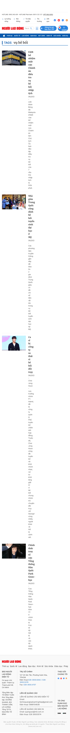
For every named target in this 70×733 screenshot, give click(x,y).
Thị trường (38, 20)
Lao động (25, 36)
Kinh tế (49, 36)
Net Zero (41, 36)
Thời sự (10, 36)
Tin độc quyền (27, 20)
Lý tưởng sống (6, 20)
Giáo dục (65, 36)
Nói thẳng (17, 20)
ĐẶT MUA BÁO (48, 14)
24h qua (46, 20)
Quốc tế (17, 36)
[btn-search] (31, 28)
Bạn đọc (34, 36)
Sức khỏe (57, 36)
